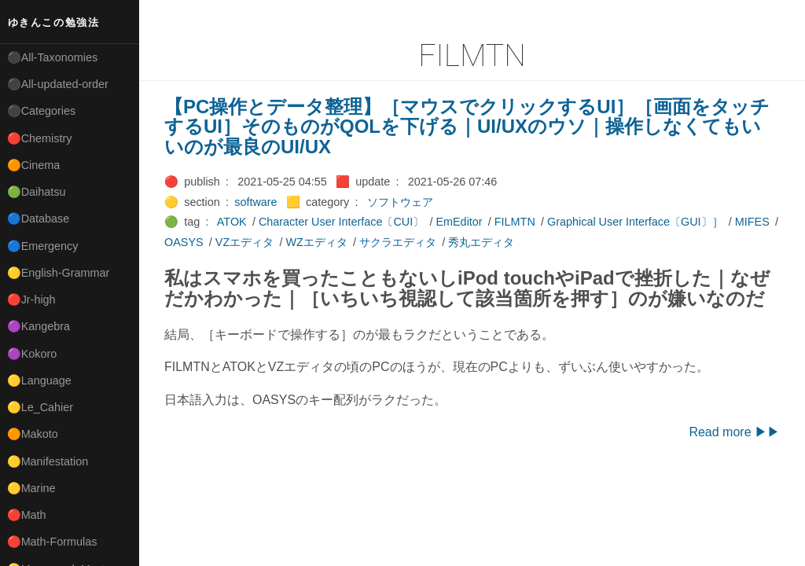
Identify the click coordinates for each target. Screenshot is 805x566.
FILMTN (514, 221)
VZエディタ (244, 242)
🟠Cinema (34, 165)
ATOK (232, 221)
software (255, 202)
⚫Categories (41, 111)
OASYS (184, 242)
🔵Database (38, 218)
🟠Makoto (32, 434)
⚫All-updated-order (57, 84)
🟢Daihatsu (36, 192)
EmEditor (459, 221)
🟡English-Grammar (58, 272)
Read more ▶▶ (734, 432)
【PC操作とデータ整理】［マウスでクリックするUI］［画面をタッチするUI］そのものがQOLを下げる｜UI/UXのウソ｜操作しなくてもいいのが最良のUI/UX (467, 126)
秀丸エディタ (481, 242)
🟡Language (39, 380)
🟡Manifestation (48, 461)
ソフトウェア (400, 202)
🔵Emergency (43, 246)
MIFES (752, 221)
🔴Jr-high (31, 299)
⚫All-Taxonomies (52, 57)
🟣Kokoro (32, 353)
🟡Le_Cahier (40, 407)
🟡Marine (31, 488)
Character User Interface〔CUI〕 (341, 221)
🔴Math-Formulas (52, 541)
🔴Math (26, 515)
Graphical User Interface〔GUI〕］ (635, 221)
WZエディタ (316, 242)
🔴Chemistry (39, 138)
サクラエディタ (397, 242)
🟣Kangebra (38, 326)
